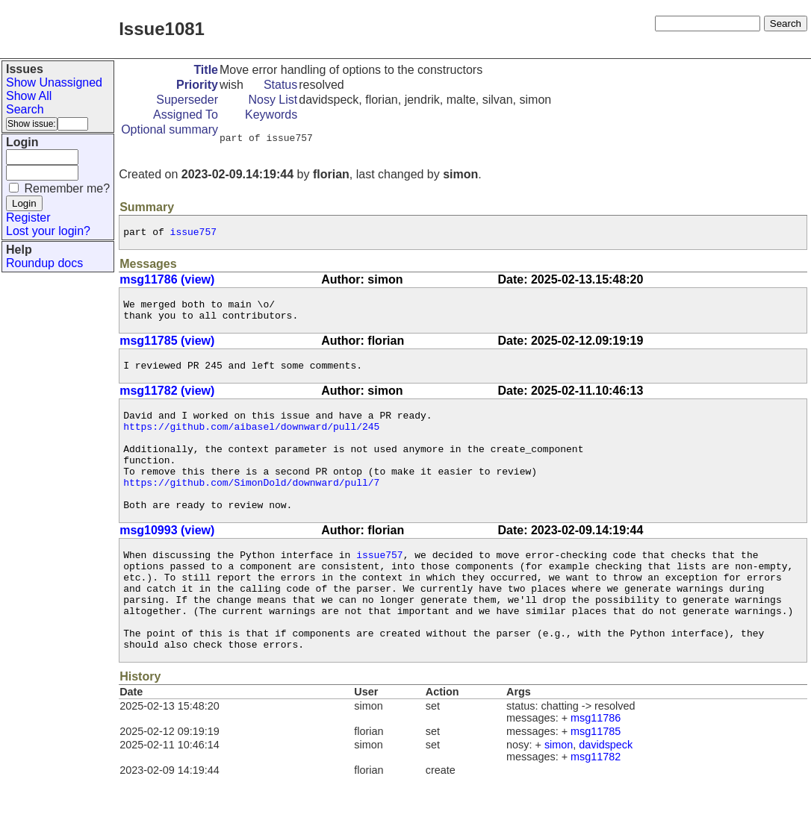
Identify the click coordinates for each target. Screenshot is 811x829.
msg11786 (596, 769)
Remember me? (67, 188)
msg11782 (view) (166, 401)
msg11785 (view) (166, 349)
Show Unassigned (54, 82)
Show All (29, 96)
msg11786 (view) (166, 284)
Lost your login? (48, 231)
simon (558, 796)
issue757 (193, 236)
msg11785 (596, 783)
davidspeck (606, 796)
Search (25, 109)
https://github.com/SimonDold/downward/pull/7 (251, 509)
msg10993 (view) (166, 561)
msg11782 (596, 808)
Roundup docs (44, 263)
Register (28, 217)
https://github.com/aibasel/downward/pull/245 (251, 441)
